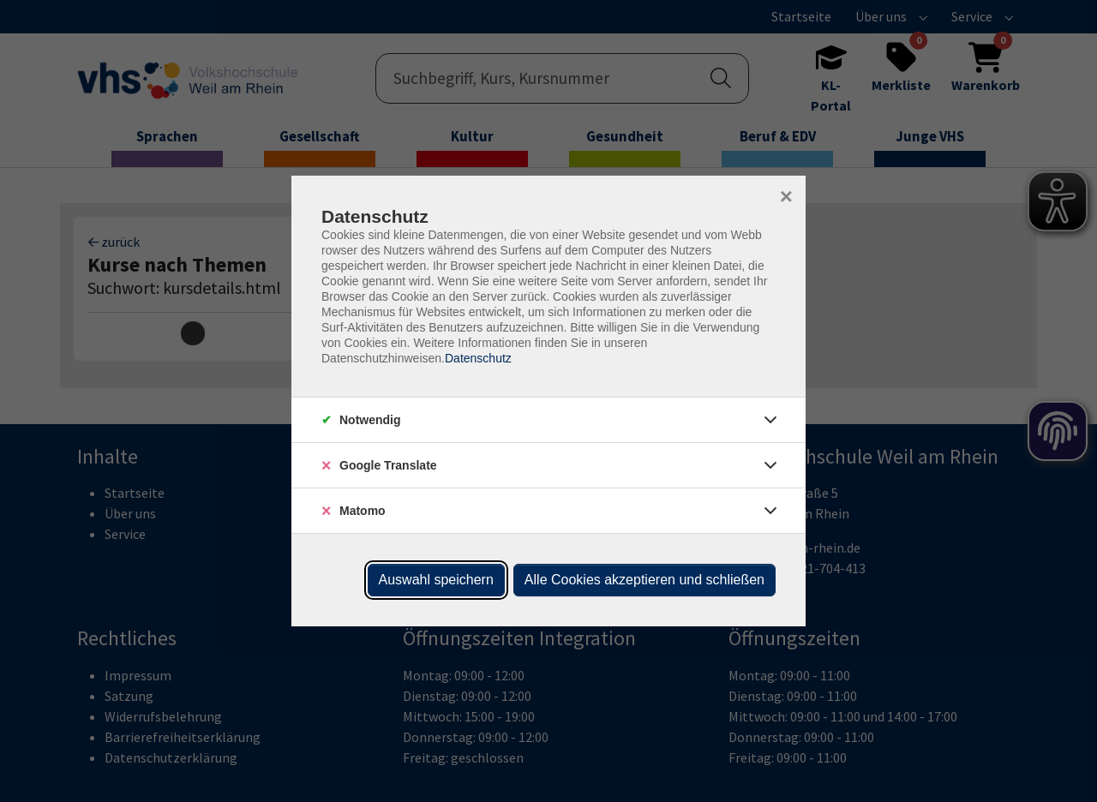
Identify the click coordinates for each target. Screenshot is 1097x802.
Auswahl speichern (436, 579)
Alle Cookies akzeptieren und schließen (644, 579)
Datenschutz (478, 358)
